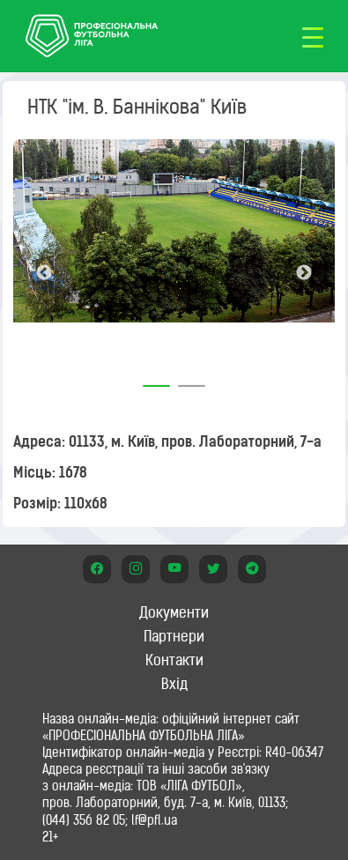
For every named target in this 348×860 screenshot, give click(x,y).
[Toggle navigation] (312, 36)
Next (304, 273)
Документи (174, 612)
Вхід (174, 684)
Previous (44, 273)
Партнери (174, 636)
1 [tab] (157, 380)
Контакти (174, 660)
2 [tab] (192, 380)
